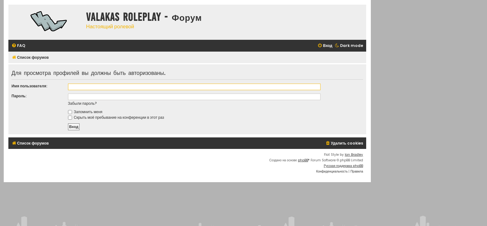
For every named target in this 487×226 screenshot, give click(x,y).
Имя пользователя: (29, 86)
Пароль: (18, 96)
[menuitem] (18, 46)
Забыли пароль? (82, 103)
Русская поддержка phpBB (343, 166)
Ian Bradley (354, 154)
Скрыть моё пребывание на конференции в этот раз (116, 117)
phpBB (303, 160)
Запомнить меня (85, 111)
